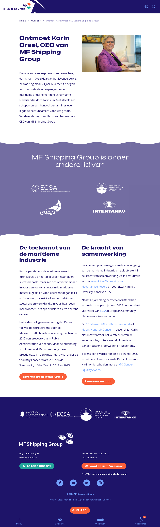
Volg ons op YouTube (73, 482)
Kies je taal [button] (146, 6)
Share (81, 510)
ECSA (103, 311)
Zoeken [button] (153, 6)
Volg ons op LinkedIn (86, 482)
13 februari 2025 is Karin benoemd (108, 324)
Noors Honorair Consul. (97, 329)
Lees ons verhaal (98, 381)
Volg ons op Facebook (59, 482)
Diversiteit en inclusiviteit (43, 376)
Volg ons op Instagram (100, 482)
